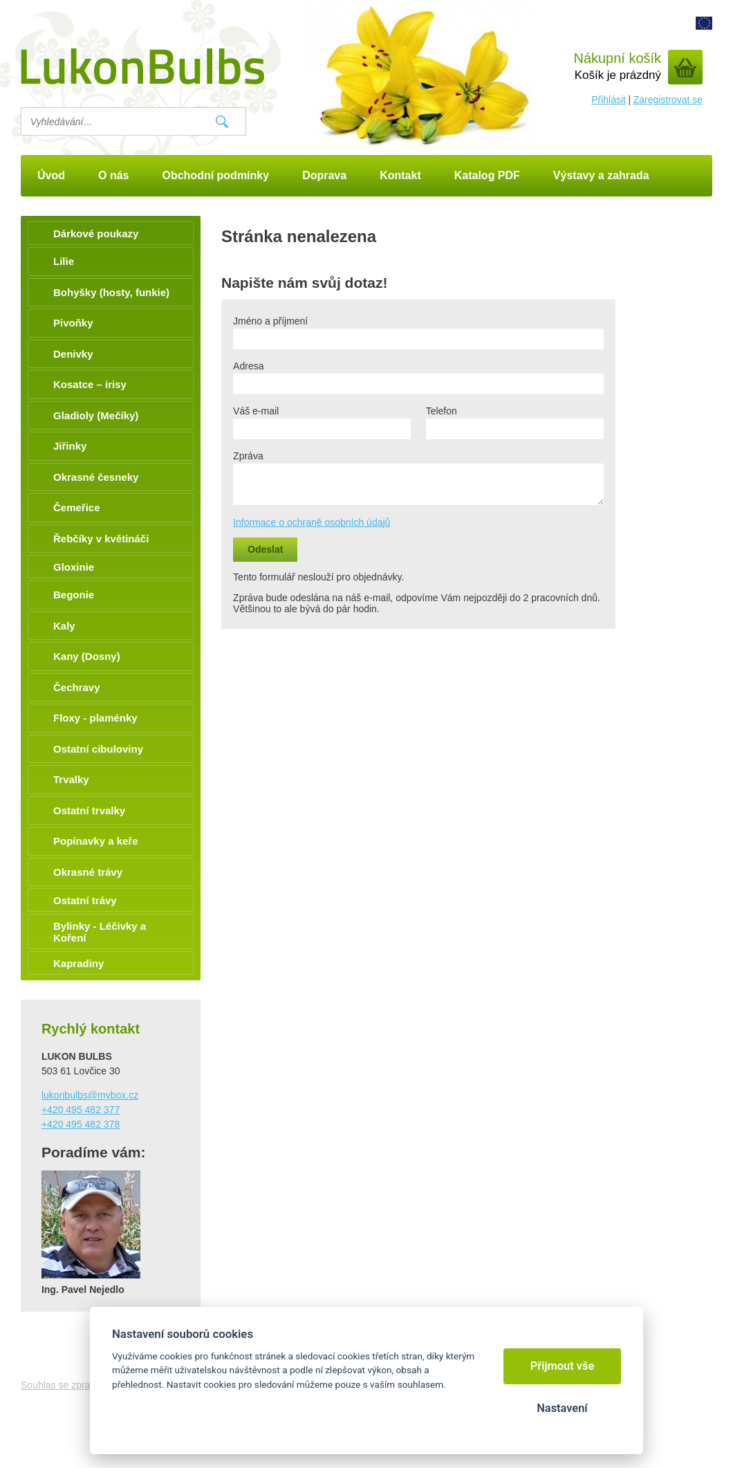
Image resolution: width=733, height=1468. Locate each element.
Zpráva (248, 455)
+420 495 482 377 (80, 1109)
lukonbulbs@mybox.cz (89, 1095)
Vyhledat (222, 121)
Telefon (441, 410)
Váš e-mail (256, 410)
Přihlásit (608, 99)
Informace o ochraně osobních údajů (311, 522)
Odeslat (265, 549)
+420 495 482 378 (80, 1124)
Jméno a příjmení (270, 321)
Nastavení (562, 1408)
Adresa (248, 365)
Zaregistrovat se (668, 99)
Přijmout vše (562, 1366)
